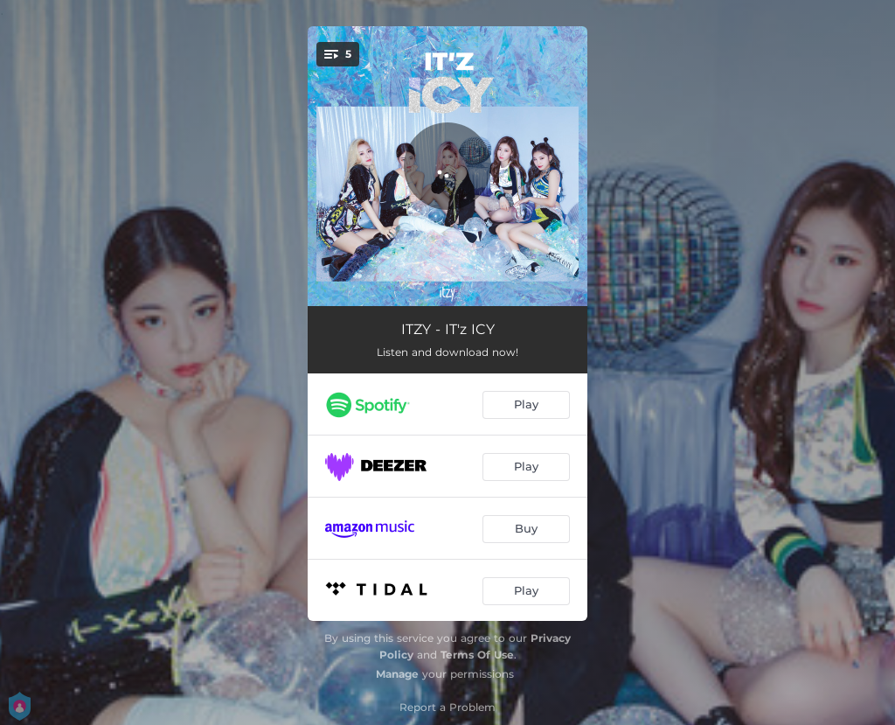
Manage (397, 673)
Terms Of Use (477, 654)
